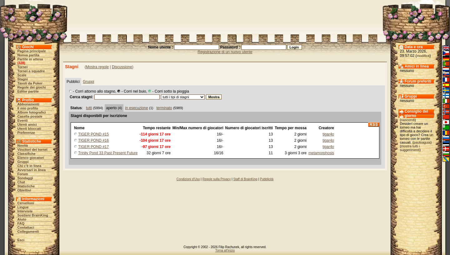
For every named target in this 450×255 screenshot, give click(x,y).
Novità (23, 145)
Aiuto (22, 219)
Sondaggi (25, 178)
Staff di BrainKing (245, 179)
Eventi (23, 120)
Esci (21, 240)
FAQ (21, 223)
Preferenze (26, 133)
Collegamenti (28, 231)
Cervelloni (26, 203)
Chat (21, 182)
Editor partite (28, 91)
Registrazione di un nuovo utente (225, 52)
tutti (89, 108)
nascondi (408, 120)
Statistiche (26, 186)
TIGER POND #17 (93, 147)
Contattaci (26, 227)
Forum (23, 174)
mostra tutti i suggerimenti (410, 148)
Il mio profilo (28, 108)
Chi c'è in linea (30, 166)
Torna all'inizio (225, 250)
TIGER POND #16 (93, 140)
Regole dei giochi (32, 87)
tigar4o (328, 134)
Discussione (122, 67)
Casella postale (30, 116)
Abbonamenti (28, 104)
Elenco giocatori (31, 158)
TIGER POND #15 (93, 134)
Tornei (23, 67)
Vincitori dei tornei (33, 149)
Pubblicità (266, 179)
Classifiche (27, 154)
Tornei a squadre (31, 71)
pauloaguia (422, 142)
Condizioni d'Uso (188, 179)
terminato (164, 108)
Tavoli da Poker (30, 83)
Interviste (25, 211)
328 (21, 63)
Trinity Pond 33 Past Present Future (108, 153)
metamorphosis (321, 153)
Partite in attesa (30, 59)
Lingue (23, 207)
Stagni (23, 79)
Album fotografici (32, 112)
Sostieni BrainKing (33, 215)
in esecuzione (136, 108)
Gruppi (23, 162)
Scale (22, 75)
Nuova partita (28, 55)
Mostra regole (97, 67)
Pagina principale (32, 51)
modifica (423, 56)
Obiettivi (24, 190)
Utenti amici (27, 124)
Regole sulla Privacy (216, 179)
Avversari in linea (32, 170)
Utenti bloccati (29, 128)
